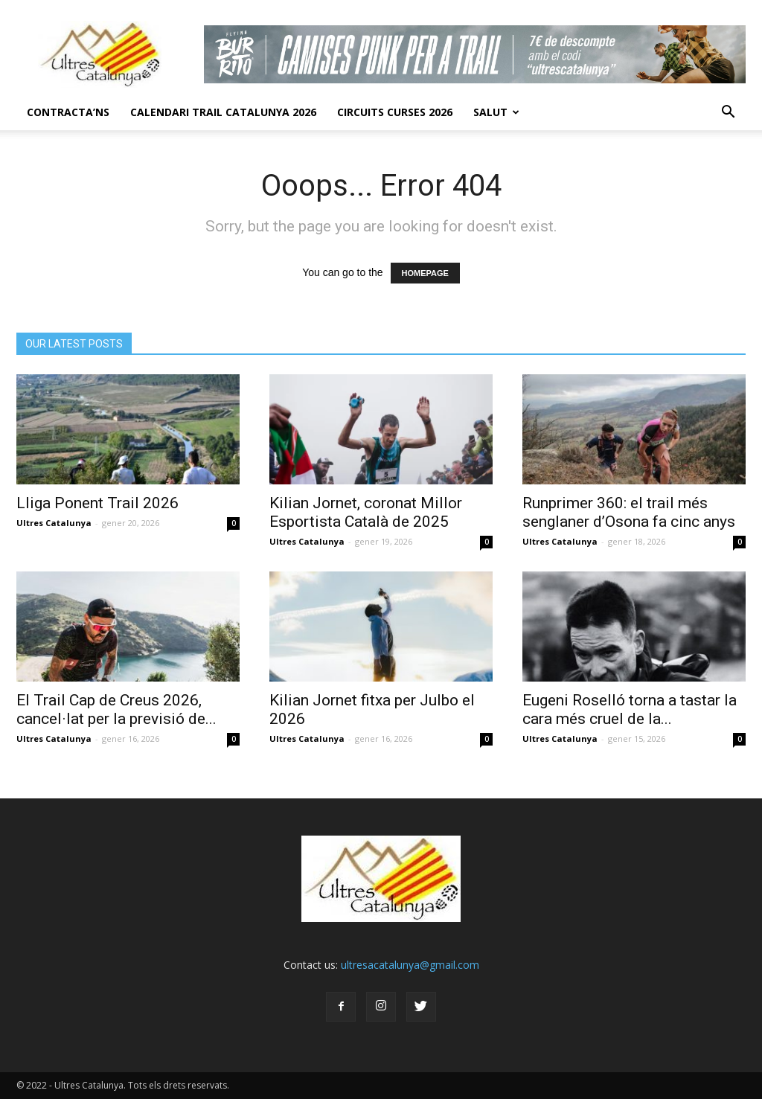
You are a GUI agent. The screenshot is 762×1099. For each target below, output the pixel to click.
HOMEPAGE (425, 273)
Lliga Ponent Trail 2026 (97, 503)
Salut (496, 112)
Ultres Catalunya (54, 522)
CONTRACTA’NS (68, 112)
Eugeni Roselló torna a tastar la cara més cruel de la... (629, 709)
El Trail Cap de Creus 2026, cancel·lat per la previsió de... (116, 709)
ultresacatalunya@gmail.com (410, 965)
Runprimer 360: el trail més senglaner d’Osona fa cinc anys (628, 512)
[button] (728, 112)
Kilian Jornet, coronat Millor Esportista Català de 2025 (365, 512)
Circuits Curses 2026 (394, 112)
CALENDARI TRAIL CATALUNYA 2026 (223, 112)
